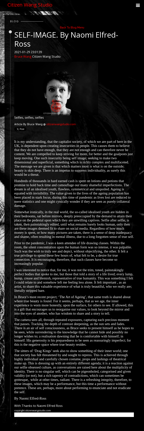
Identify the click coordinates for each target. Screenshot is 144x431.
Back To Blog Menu (72, 27)
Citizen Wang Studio (29, 4)
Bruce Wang (23, 56)
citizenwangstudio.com (61, 124)
